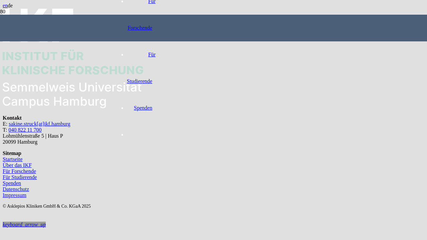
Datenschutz (16, 189)
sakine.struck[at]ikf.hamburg (39, 124)
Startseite (13, 159)
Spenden (12, 183)
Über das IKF (17, 165)
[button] (24, 224)
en (5, 5)
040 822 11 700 (24, 130)
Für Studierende (20, 177)
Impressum (14, 195)
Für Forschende (19, 171)
